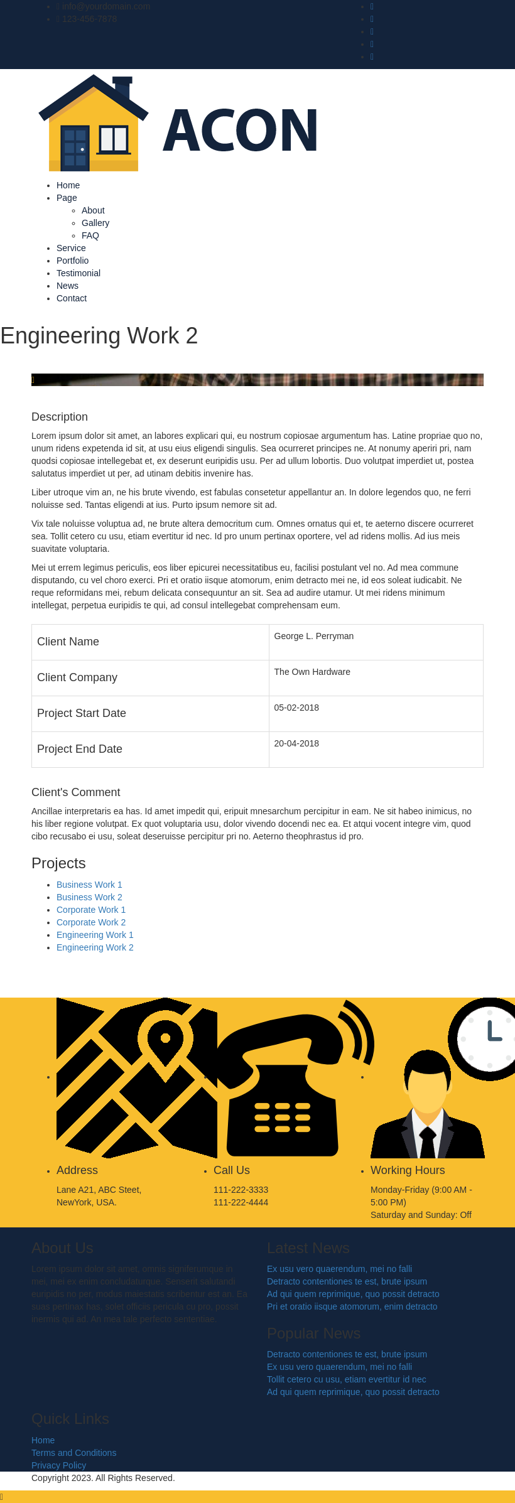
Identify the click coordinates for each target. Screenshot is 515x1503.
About (93, 210)
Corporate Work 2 (91, 922)
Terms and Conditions (73, 1453)
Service (71, 248)
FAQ (90, 235)
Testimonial (78, 273)
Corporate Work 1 (91, 910)
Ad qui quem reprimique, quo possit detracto (353, 1294)
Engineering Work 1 (95, 935)
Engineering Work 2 (95, 947)
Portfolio (73, 261)
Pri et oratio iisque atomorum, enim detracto (352, 1306)
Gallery (95, 223)
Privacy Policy (58, 1465)
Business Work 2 (89, 897)
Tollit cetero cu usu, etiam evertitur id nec (346, 1379)
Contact (72, 298)
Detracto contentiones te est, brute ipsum (347, 1281)
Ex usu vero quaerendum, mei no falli (339, 1269)
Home (68, 185)
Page (67, 198)
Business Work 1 (89, 885)
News (68, 286)
